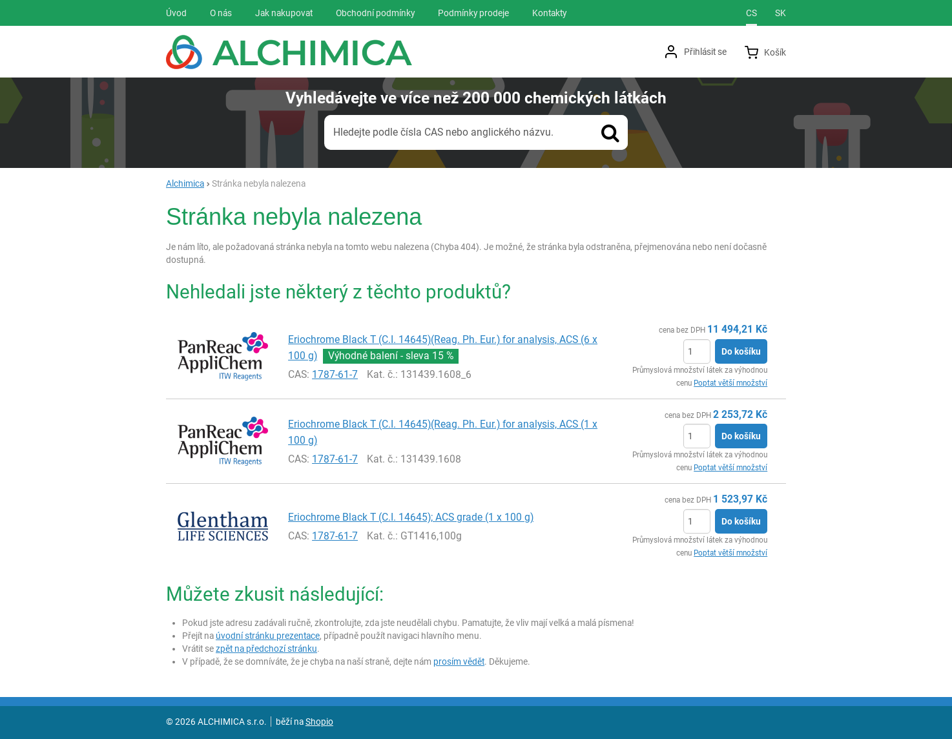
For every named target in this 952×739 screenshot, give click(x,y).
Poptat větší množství (730, 383)
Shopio (319, 721)
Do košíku (741, 351)
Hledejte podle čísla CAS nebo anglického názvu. (443, 132)
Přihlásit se (705, 52)
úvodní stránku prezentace (268, 635)
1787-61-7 (335, 374)
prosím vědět (458, 661)
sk (780, 13)
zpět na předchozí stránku (266, 648)
